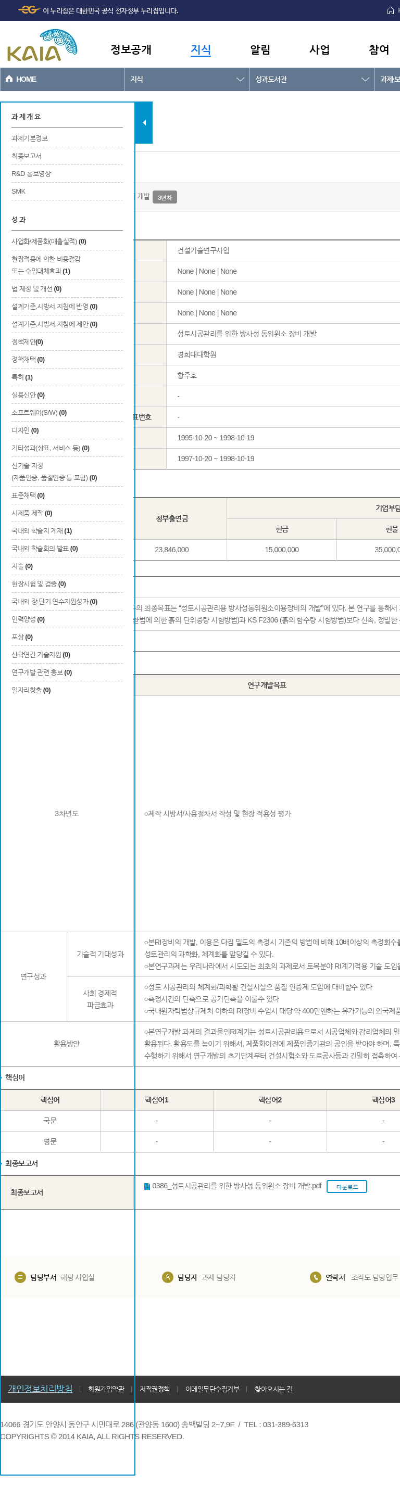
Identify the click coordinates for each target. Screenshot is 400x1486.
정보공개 (130, 49)
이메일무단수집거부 (212, 1389)
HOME (26, 79)
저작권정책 (155, 1389)
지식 (201, 49)
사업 (319, 49)
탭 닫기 (144, 122)
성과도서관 (270, 79)
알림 (260, 49)
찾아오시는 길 (273, 1389)
